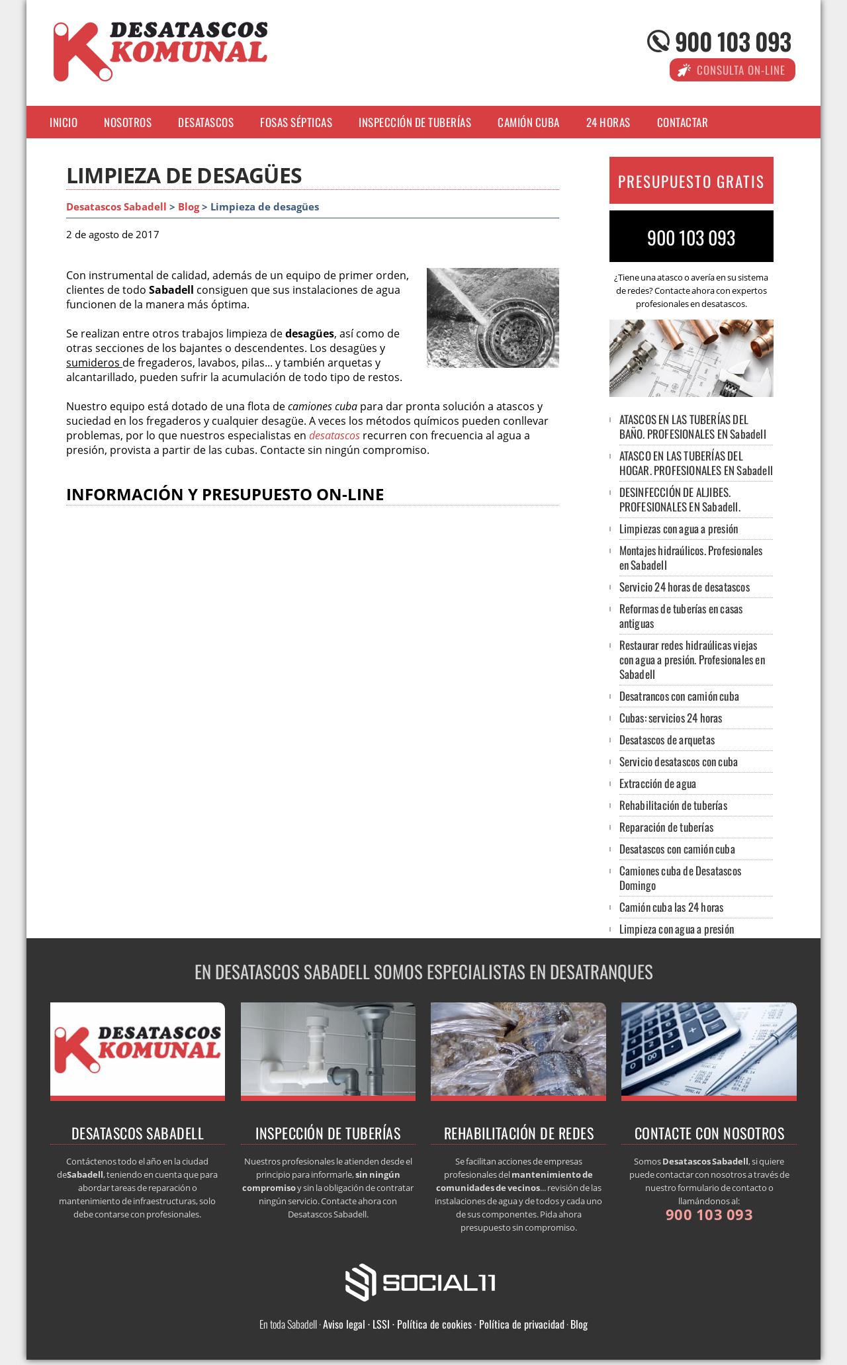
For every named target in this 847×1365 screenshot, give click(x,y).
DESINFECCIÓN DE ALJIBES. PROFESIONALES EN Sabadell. (679, 499)
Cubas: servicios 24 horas (671, 717)
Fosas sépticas (296, 122)
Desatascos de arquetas (667, 739)
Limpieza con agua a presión (676, 928)
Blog (188, 206)
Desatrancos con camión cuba (679, 695)
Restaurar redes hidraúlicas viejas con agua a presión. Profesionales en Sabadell (692, 659)
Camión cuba (529, 122)
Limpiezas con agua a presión (678, 528)
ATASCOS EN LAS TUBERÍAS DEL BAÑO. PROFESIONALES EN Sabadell (692, 426)
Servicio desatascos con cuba (678, 761)
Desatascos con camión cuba (677, 848)
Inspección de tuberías (415, 122)
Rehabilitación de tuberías (673, 805)
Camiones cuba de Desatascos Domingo (680, 877)
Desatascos (206, 122)
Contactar (683, 122)
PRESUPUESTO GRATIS (691, 181)
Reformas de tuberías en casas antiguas (681, 615)
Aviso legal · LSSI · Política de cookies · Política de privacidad (443, 1324)
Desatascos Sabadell (116, 206)
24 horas (608, 122)
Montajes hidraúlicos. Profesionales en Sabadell (691, 557)
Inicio (63, 122)
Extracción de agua (658, 783)
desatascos (334, 435)
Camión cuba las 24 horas (671, 907)
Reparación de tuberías (666, 826)
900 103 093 (733, 40)
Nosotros (128, 122)
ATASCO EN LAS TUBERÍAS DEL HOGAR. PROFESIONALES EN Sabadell (696, 462)
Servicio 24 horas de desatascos (684, 586)
